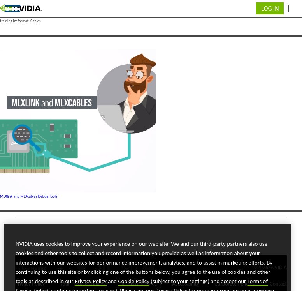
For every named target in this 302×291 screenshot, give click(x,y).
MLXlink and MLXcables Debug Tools (28, 196)
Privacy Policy (91, 287)
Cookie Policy (133, 287)
